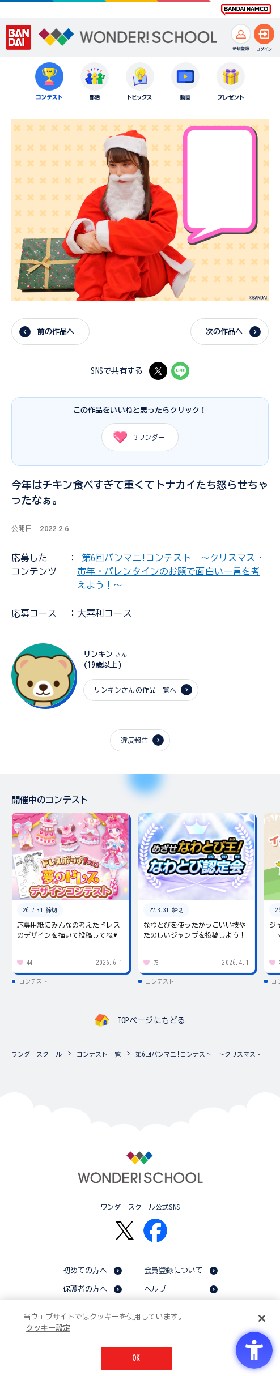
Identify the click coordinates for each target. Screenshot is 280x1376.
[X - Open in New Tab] (158, 371)
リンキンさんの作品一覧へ (135, 689)
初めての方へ (85, 1270)
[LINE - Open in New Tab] (180, 371)
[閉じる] (261, 1318)
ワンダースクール (36, 1054)
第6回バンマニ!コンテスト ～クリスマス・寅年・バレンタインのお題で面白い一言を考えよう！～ (171, 571)
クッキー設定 (48, 1328)
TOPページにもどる (151, 1020)
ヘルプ (155, 1289)
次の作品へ (224, 331)
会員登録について (173, 1270)
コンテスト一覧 (99, 1054)
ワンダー (135, 437)
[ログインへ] (264, 34)
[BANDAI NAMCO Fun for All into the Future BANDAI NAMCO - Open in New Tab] (246, 9)
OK (136, 1358)
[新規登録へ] (241, 34)
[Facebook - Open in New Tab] (155, 1230)
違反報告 (135, 740)
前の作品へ (56, 331)
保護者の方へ (85, 1289)
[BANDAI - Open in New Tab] (19, 37)
